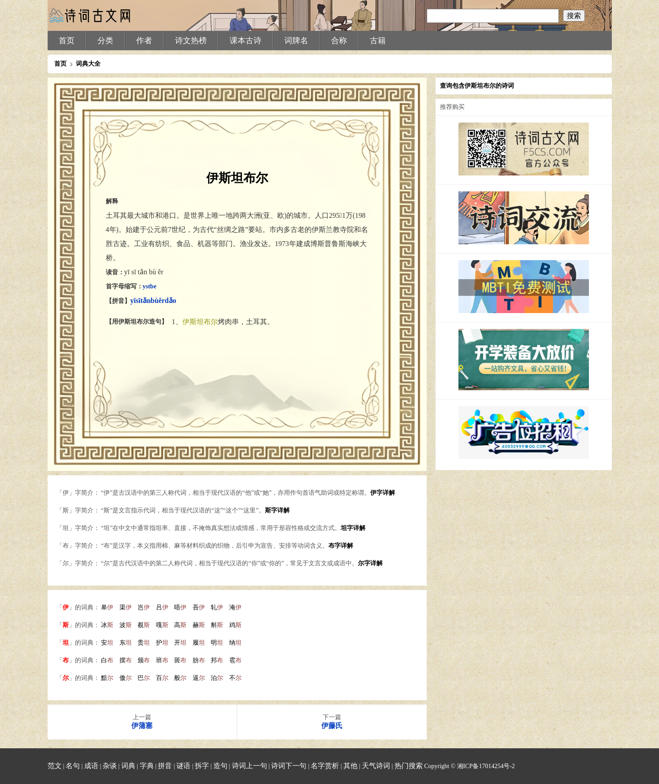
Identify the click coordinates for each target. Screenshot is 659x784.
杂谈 (110, 765)
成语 (91, 765)
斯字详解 (277, 510)
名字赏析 (325, 765)
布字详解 (340, 545)
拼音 (165, 765)
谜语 (183, 765)
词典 (128, 765)
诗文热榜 (191, 40)
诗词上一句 (249, 765)
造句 (220, 765)
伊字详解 (382, 492)
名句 (73, 765)
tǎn (146, 300)
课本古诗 (245, 40)
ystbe (149, 286)
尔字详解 (370, 563)
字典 (147, 765)
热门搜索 (409, 765)
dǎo (170, 300)
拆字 (202, 765)
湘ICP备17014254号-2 (486, 766)
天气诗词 (376, 765)
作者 (144, 40)
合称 (339, 40)
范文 (55, 765)
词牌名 (296, 40)
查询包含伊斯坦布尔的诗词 (477, 85)
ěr (162, 300)
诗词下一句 (288, 765)
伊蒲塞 (142, 725)
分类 (105, 40)
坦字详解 (353, 528)
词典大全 (88, 63)
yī (133, 300)
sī (138, 300)
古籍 (378, 40)
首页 (66, 40)
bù (155, 300)
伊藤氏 (332, 725)
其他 (350, 765)
